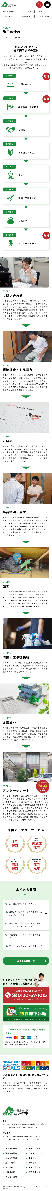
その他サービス (35, 1153)
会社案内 (33, 1162)
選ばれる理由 (8, 11)
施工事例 (8, 16)
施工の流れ (43, 11)
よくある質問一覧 (26, 961)
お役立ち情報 (34, 1148)
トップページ (7, 38)
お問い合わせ (34, 1167)
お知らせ (33, 1158)
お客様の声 (25, 16)
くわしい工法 (26, 11)
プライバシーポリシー (42, 1187)
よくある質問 (43, 16)
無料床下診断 (34, 1172)
